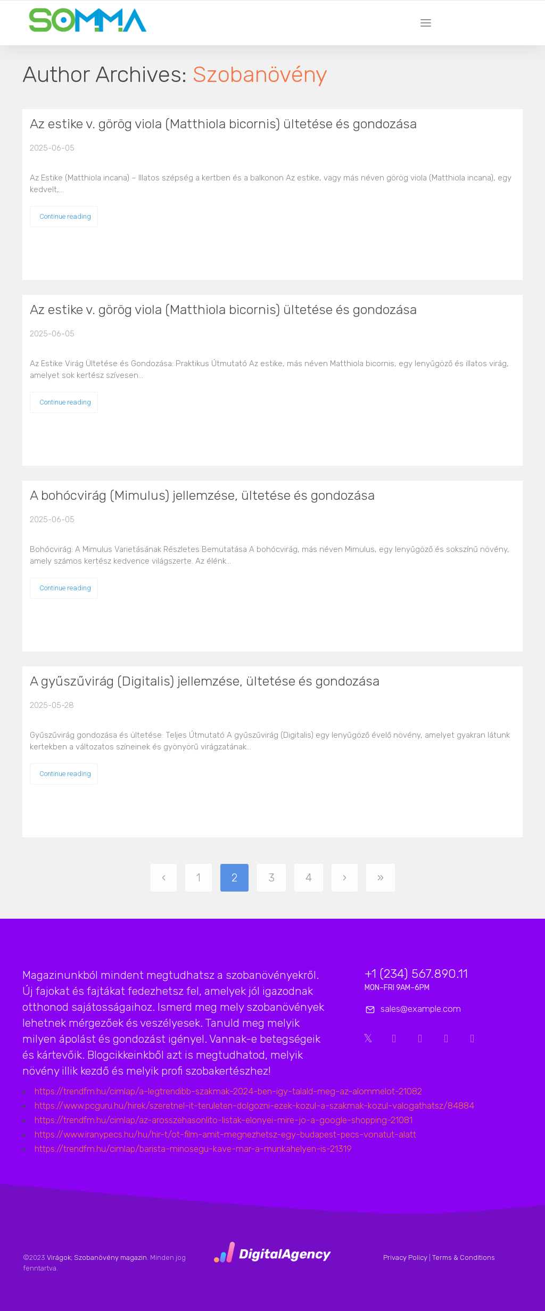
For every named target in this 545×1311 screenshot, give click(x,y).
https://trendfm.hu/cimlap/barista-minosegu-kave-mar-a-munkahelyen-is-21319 (193, 1148)
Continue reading (65, 216)
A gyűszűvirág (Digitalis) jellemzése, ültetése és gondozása (204, 681)
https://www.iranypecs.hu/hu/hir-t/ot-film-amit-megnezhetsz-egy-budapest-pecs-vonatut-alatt (225, 1134)
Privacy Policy (405, 1257)
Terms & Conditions (463, 1257)
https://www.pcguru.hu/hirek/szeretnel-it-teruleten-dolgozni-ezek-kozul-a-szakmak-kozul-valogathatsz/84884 (254, 1105)
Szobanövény (260, 74)
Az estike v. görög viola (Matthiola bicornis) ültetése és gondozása (223, 123)
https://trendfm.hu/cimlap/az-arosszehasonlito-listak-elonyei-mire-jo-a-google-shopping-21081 (223, 1120)
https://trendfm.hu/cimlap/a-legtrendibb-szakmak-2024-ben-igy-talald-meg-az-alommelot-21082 (228, 1091)
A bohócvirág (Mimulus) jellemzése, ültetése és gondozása (202, 495)
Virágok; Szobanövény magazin (97, 1257)
